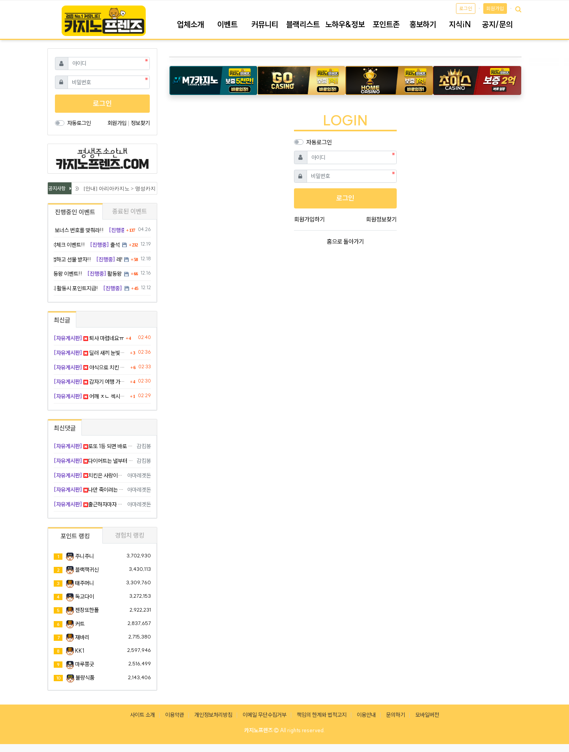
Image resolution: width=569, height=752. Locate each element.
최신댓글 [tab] (65, 428)
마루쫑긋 (84, 664)
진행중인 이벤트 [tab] (75, 212)
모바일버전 (427, 714)
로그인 (465, 8)
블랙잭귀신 (87, 569)
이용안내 (366, 714)
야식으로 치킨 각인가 (91, 367)
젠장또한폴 (87, 610)
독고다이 (84, 596)
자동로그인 (319, 142)
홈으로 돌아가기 (345, 241)
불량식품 (84, 677)
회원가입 (495, 8)
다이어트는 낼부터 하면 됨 (94, 460)
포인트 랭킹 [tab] (75, 536)
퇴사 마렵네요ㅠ (89, 338)
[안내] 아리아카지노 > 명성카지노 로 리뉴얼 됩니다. (142, 188)
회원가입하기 (309, 219)
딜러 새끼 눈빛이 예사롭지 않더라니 (91, 352)
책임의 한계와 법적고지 (322, 714)
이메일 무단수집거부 (264, 714)
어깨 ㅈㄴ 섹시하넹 (91, 396)
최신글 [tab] (62, 320)
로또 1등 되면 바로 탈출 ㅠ (94, 446)
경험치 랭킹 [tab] (129, 535)
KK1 (79, 650)
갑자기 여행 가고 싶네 (91, 381)
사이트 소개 (142, 714)
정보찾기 (140, 123)
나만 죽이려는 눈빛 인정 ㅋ (89, 489)
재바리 (82, 637)
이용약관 (174, 714)
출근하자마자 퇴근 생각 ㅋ (89, 504)
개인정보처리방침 (213, 714)
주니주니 (84, 556)
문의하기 (395, 714)
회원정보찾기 (381, 219)
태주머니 (84, 583)
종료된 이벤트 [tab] (129, 211)
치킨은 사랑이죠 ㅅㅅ (89, 475)
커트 (80, 623)
